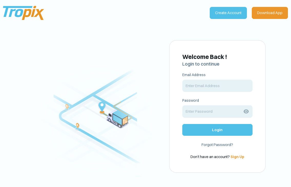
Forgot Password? (217, 144)
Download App (270, 12)
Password (190, 100)
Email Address (194, 74)
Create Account (228, 12)
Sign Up (237, 156)
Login (217, 129)
